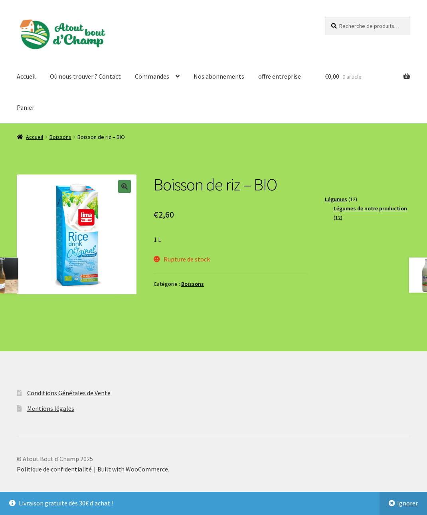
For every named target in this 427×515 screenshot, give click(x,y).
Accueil (26, 76)
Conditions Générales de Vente (69, 393)
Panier (25, 107)
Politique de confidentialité (54, 469)
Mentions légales (50, 408)
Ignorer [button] (407, 503)
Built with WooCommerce (132, 469)
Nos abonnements (219, 76)
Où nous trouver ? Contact (85, 76)
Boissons (60, 137)
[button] (124, 186)
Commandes (152, 76)
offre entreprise (279, 76)
